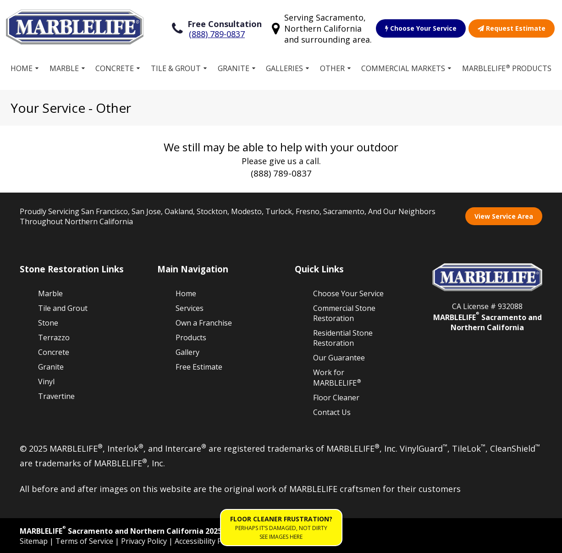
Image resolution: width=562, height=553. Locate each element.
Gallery (187, 352)
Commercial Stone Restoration (344, 313)
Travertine (56, 396)
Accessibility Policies (209, 541)
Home (22, 68)
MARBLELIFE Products (506, 68)
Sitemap (35, 541)
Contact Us (332, 412)
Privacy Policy (145, 541)
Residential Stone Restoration (343, 338)
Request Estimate (511, 28)
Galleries (284, 68)
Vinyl (46, 381)
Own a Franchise (204, 323)
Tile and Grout (63, 308)
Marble (64, 68)
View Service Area (503, 216)
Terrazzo (54, 337)
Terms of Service (85, 541)
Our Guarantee (339, 358)
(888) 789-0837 (217, 33)
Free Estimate (199, 367)
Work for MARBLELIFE (337, 377)
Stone (48, 323)
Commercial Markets (403, 68)
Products (191, 337)
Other (332, 68)
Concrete (114, 68)
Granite (233, 68)
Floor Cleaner (336, 398)
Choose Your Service (421, 28)
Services (190, 308)
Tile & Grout (176, 68)
